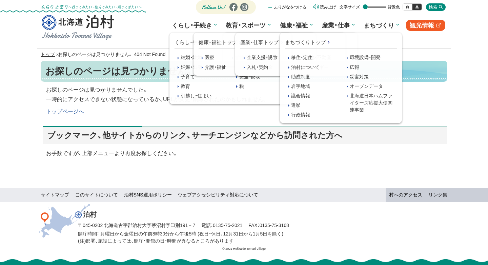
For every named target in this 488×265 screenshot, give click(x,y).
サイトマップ (55, 194)
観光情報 (423, 27)
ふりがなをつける (290, 8)
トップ (48, 54)
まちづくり (375, 26)
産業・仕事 (333, 26)
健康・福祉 (293, 26)
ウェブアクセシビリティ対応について (218, 194)
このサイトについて (96, 194)
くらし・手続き (194, 26)
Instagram (244, 12)
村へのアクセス (405, 194)
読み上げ (328, 8)
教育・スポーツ (247, 26)
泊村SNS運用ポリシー (148, 194)
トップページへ (65, 111)
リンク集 (437, 194)
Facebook (232, 12)
